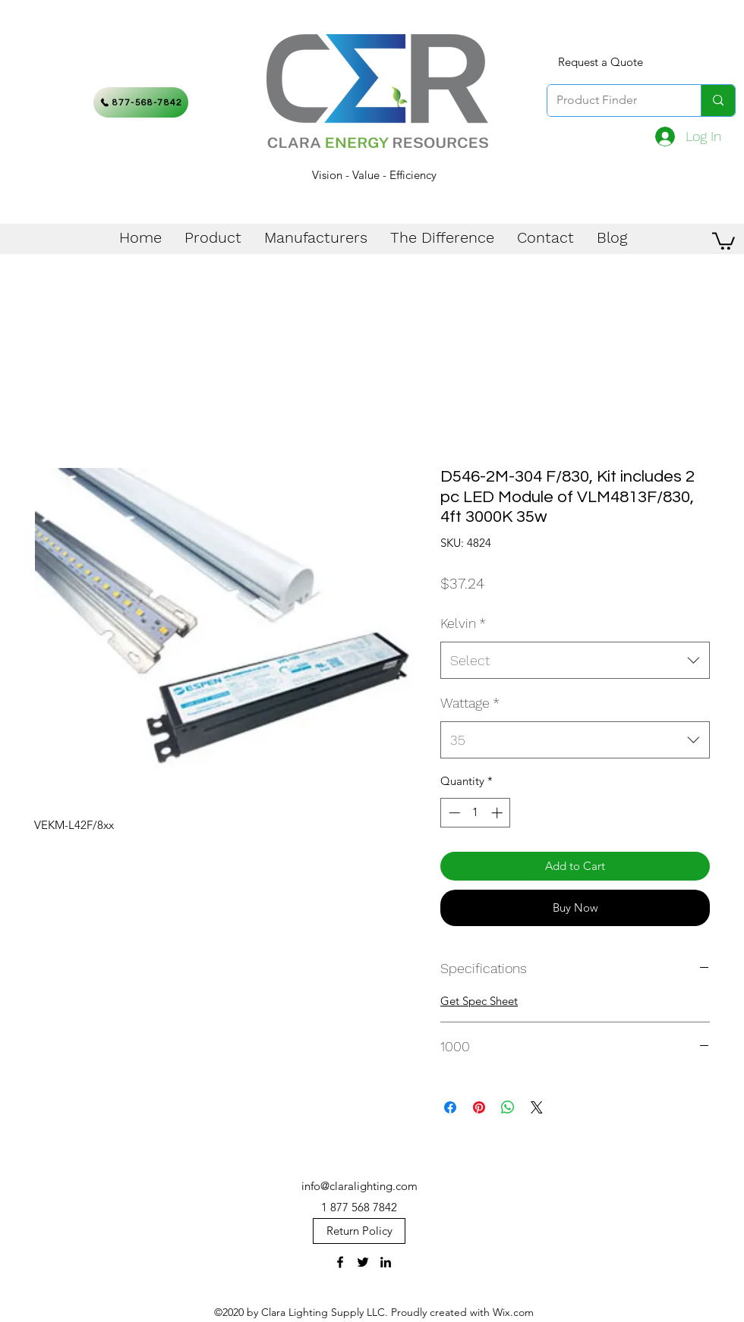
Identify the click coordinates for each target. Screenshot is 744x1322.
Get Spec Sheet (479, 1001)
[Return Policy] (359, 1231)
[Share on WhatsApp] (508, 1107)
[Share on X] (537, 1107)
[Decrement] (453, 813)
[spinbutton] (475, 813)
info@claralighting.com (359, 1186)
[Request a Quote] (600, 62)
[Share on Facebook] (450, 1107)
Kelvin (463, 623)
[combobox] (575, 661)
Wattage (470, 703)
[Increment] (498, 813)
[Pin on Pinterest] (479, 1107)
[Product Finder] (612, 100)
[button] (723, 240)
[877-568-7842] (140, 102)
